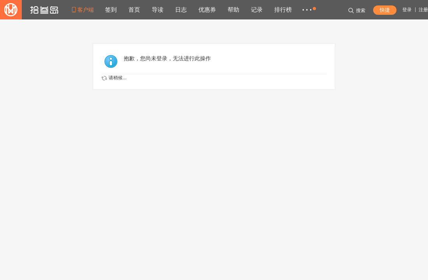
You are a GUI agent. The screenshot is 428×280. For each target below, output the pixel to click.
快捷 (385, 10)
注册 (423, 9)
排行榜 (283, 9)
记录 (257, 9)
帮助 (233, 9)
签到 (111, 9)
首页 (134, 9)
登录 (407, 9)
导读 (157, 9)
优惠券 (207, 9)
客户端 (85, 10)
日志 (181, 9)
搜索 (356, 10)
